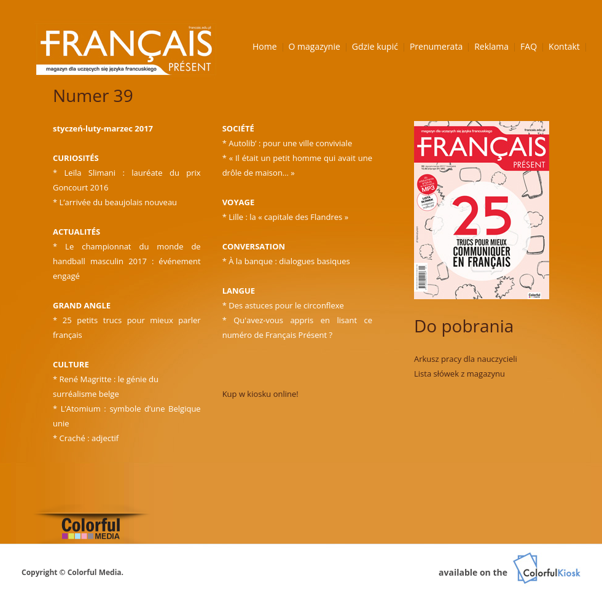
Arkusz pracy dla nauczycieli (465, 358)
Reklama (491, 46)
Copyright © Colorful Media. (72, 572)
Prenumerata (436, 46)
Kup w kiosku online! (260, 393)
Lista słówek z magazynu (459, 373)
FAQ (528, 46)
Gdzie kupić (375, 46)
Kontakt (564, 46)
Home (264, 46)
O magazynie (314, 46)
